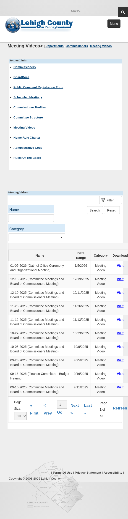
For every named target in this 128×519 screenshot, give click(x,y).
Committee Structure (28, 117)
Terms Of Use (62, 472)
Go (59, 412)
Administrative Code (27, 147)
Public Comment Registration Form (38, 87)
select (61, 237)
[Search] (89, 10)
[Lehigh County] (39, 24)
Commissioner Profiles (29, 107)
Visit (120, 265)
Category (16, 229)
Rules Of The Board (27, 157)
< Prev (48, 409)
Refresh (120, 408)
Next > (75, 409)
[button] (105, 10)
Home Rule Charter (26, 137)
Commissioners (24, 67)
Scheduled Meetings (27, 97)
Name (14, 210)
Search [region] (123, 12)
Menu (114, 23)
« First (34, 409)
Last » (88, 409)
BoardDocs (21, 77)
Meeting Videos (24, 127)
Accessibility (113, 472)
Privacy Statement (88, 472)
